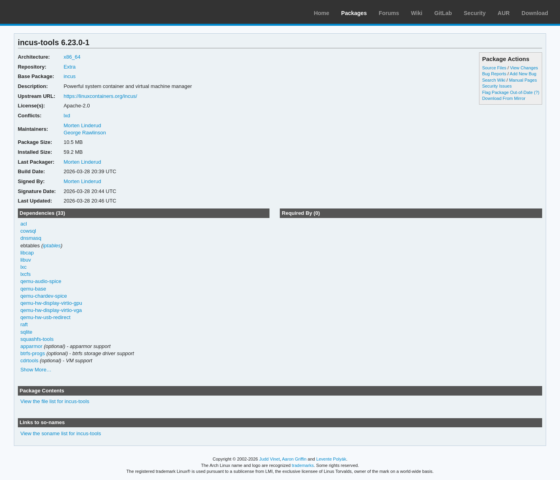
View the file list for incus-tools (54, 401)
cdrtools (29, 360)
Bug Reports (494, 73)
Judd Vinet (269, 459)
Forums (389, 13)
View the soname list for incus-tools (60, 433)
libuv (25, 260)
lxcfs (25, 274)
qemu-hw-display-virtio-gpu (51, 303)
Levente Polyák (331, 459)
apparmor (31, 346)
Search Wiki (494, 80)
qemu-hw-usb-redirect (45, 317)
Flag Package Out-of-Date (507, 92)
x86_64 (72, 57)
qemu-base (33, 289)
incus (69, 76)
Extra (69, 67)
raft (24, 324)
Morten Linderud (82, 125)
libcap (27, 253)
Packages (354, 13)
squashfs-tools (37, 339)
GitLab (443, 13)
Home (321, 13)
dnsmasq (30, 238)
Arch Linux (43, 12)
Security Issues (497, 86)
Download (535, 13)
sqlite (26, 332)
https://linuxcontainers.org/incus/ (100, 96)
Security (475, 13)
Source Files (494, 67)
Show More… (36, 370)
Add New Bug (523, 73)
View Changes (524, 67)
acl (23, 224)
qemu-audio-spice (40, 281)
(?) (536, 92)
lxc (23, 267)
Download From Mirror (503, 98)
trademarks (303, 465)
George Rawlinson (85, 133)
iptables (52, 246)
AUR (504, 13)
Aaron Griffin (294, 459)
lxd (67, 116)
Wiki (417, 13)
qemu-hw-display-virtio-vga (51, 310)
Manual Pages (523, 80)
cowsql (28, 231)
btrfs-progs (32, 353)
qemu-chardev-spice (43, 296)
